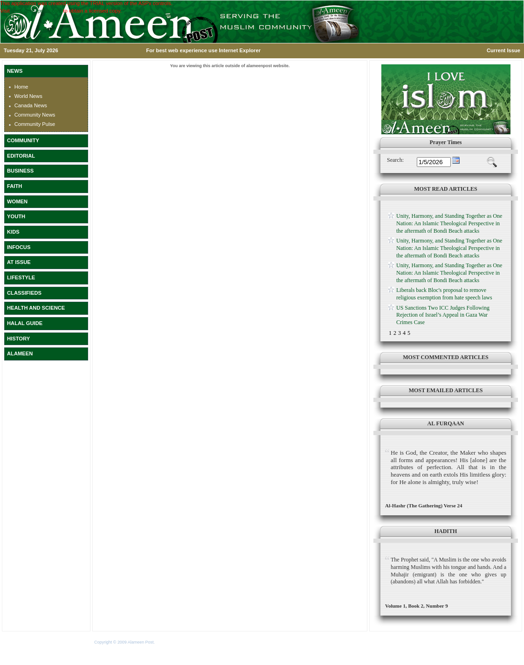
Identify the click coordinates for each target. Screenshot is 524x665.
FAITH (14, 186)
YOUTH (16, 216)
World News (28, 96)
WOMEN (17, 201)
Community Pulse (34, 124)
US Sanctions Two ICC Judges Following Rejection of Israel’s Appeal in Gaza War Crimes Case (443, 315)
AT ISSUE (19, 262)
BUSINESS (20, 170)
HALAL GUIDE (24, 323)
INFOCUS (18, 247)
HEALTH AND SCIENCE (36, 308)
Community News (34, 115)
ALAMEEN (20, 353)
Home (21, 87)
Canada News (30, 105)
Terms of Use (168, 642)
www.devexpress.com (36, 11)
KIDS (13, 232)
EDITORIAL (21, 156)
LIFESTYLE (21, 277)
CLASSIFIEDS (24, 293)
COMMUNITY (23, 140)
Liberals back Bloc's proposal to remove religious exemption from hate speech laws (444, 294)
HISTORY (18, 338)
